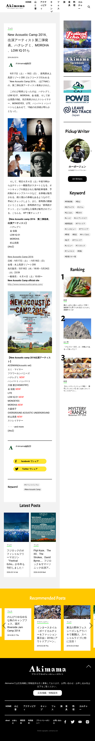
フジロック (81, 246)
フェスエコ (70, 251)
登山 (78, 202)
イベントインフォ (32, 485)
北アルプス (70, 207)
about (7, 720)
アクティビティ (43, 5)
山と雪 (35, 5)
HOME (28, 2)
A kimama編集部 (23, 63)
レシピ (68, 218)
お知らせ (14, 722)
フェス (58, 5)
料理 (74, 4)
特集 (80, 251)
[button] (64, 151)
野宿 (67, 235)
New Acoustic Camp (33, 489)
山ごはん (69, 213)
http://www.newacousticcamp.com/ (25, 284)
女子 (67, 240)
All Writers (77, 179)
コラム (80, 207)
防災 (75, 235)
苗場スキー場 (71, 257)
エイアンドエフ (81, 218)
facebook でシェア (27, 461)
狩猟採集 (69, 202)
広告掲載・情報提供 (47, 693)
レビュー (69, 246)
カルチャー (80, 5)
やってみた (85, 235)
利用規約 (30, 722)
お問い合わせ (57, 722)
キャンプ (51, 7)
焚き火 (79, 213)
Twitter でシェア (26, 468)
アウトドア (81, 224)
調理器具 (69, 224)
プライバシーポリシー (42, 722)
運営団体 (22, 722)
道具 (69, 4)
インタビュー (71, 229)
